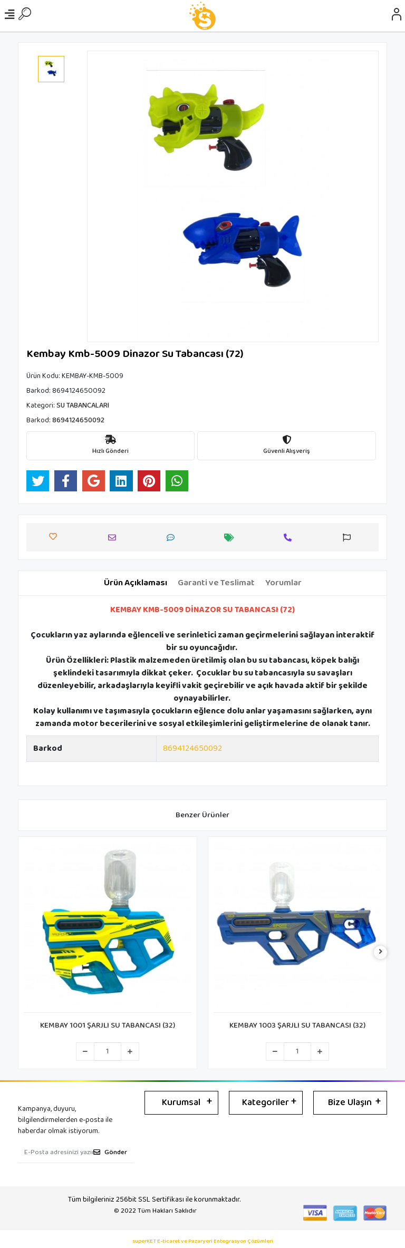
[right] (381, 952)
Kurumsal (181, 1102)
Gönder (110, 1152)
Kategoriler (265, 1102)
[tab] (135, 583)
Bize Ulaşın (350, 1102)
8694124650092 (192, 748)
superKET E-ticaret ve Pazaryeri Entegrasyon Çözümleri (202, 1241)
